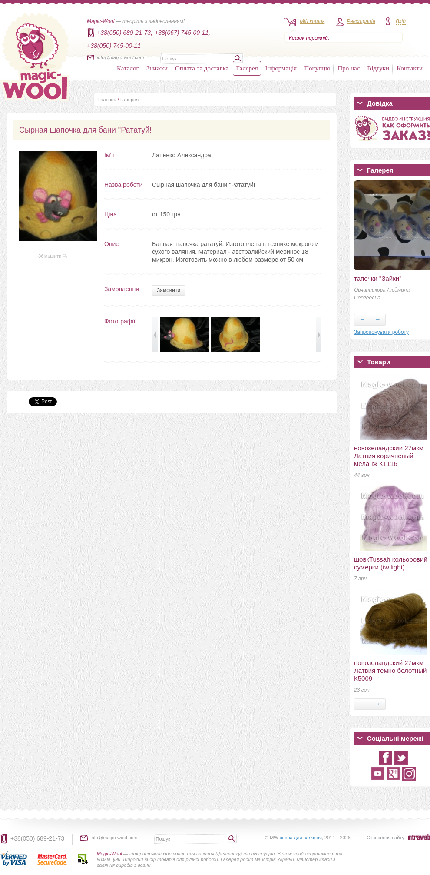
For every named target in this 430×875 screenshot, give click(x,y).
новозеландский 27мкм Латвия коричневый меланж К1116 (388, 455)
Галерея (247, 68)
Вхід (401, 21)
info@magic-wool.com (120, 57)
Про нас (348, 68)
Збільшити (53, 256)
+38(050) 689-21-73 (37, 838)
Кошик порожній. (309, 38)
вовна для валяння (301, 837)
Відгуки (378, 68)
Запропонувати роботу (381, 332)
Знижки (157, 68)
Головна (107, 99)
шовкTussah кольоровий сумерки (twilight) (390, 563)
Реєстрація (361, 21)
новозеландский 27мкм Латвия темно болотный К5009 (390, 670)
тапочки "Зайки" (377, 278)
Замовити (168, 290)
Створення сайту (385, 837)
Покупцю (317, 68)
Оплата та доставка (201, 68)
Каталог (128, 68)
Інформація (281, 68)
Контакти (410, 68)
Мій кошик (312, 21)
